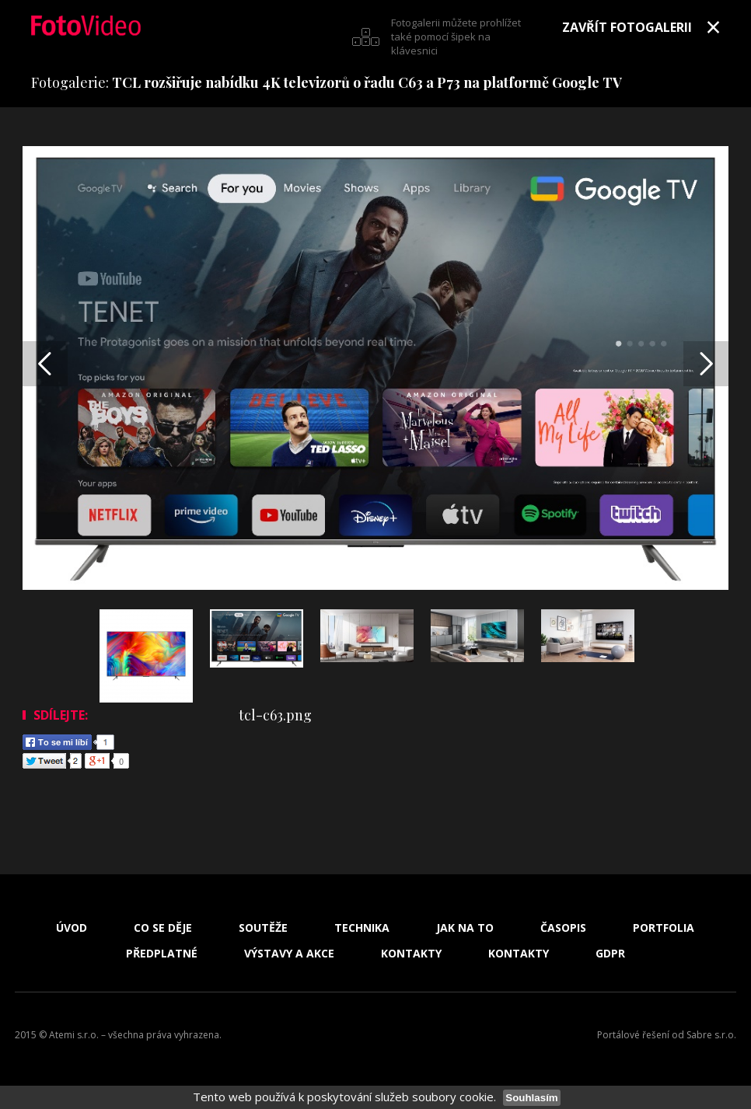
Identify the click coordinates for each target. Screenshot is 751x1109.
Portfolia (663, 928)
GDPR (610, 954)
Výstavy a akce (289, 954)
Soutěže (263, 928)
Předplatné (161, 954)
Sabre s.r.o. (711, 1034)
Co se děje (163, 928)
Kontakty (411, 954)
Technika (361, 928)
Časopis (563, 928)
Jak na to (465, 928)
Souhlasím (531, 1098)
